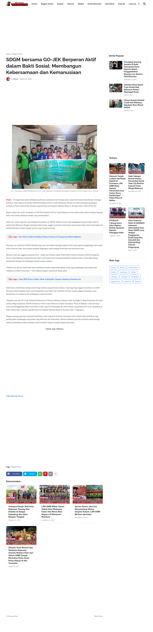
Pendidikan (135, 277)
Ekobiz (122, 267)
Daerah (113, 267)
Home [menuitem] (34, 4)
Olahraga (114, 277)
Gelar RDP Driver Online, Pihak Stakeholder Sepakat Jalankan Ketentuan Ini (50, 279)
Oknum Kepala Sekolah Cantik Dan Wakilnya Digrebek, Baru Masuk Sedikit (134, 104)
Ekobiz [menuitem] (81, 4)
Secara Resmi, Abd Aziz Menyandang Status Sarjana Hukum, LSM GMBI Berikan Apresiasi (87, 510)
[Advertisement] (76, 30)
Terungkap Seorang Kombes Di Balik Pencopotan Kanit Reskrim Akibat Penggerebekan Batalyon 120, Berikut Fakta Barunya (133, 69)
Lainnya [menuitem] (132, 4)
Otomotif (124, 277)
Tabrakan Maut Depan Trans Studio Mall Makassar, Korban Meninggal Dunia (133, 88)
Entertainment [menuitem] (95, 4)
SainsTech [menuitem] (109, 4)
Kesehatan (123, 272)
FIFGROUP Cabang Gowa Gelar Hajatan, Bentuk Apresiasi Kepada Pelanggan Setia (116, 226)
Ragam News (17, 54)
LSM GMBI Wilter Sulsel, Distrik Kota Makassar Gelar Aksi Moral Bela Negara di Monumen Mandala (53, 511)
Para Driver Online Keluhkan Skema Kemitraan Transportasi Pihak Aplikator (50, 237)
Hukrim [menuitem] (70, 4)
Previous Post (12, 616)
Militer (133, 272)
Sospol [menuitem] (60, 4)
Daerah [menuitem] (121, 4)
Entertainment (133, 267)
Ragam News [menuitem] (47, 4)
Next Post (98, 616)
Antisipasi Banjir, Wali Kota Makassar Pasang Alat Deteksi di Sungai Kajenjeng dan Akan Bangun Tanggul (21, 511)
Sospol (137, 281)
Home (8, 54)
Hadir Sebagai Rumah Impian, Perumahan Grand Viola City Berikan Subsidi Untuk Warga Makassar (136, 182)
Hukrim (113, 272)
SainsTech (127, 281)
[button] (139, 3)
